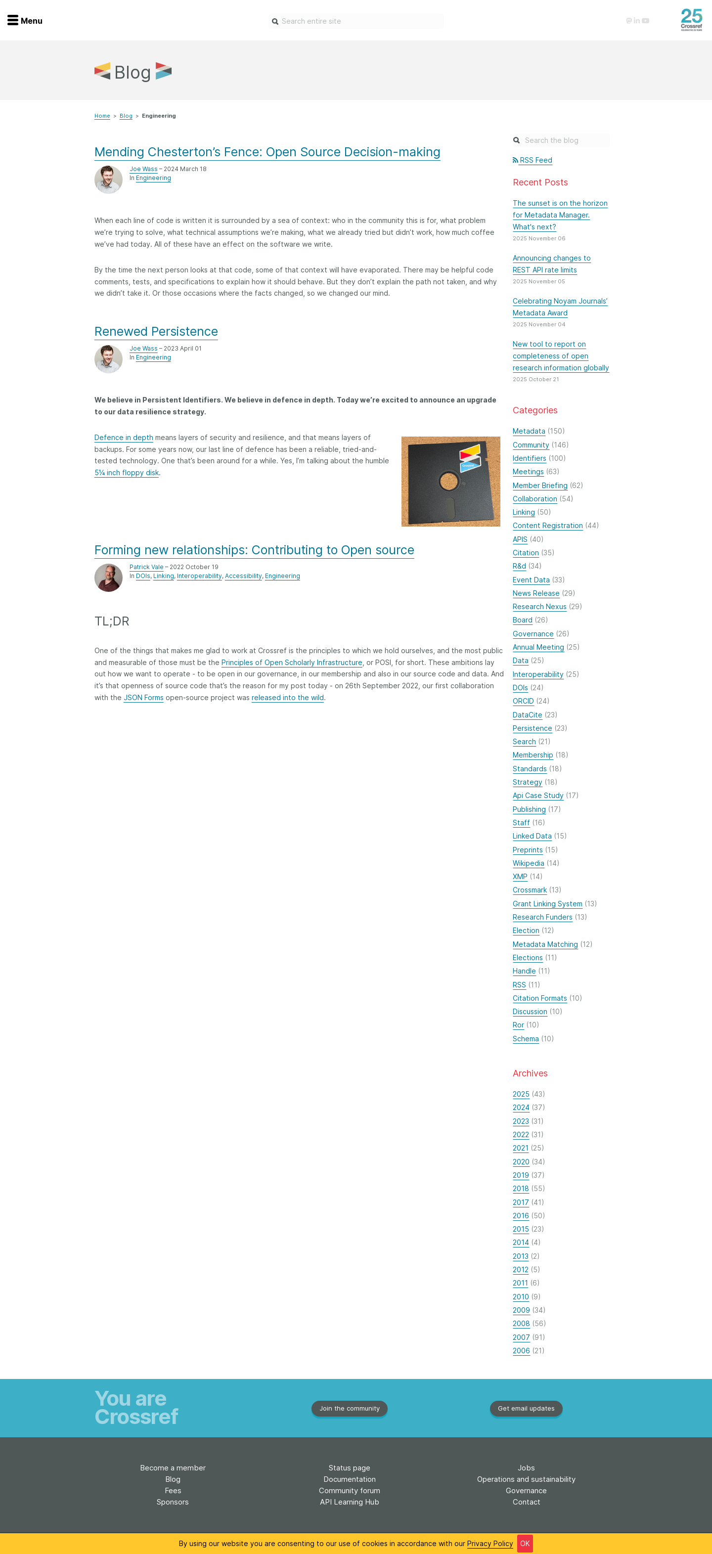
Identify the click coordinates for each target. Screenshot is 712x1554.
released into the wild (288, 697)
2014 (521, 1242)
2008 (521, 1323)
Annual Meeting (538, 647)
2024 (521, 1107)
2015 (521, 1229)
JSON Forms (144, 697)
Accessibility (243, 575)
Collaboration (535, 498)
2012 (521, 1269)
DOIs (143, 575)
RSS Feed (532, 160)
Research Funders (543, 917)
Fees (173, 1490)
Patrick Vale (147, 567)
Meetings (528, 471)
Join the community (349, 1408)
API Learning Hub (349, 1502)
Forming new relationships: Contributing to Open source (254, 549)
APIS (520, 539)
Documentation (349, 1479)
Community (531, 445)
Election (526, 930)
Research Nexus (540, 606)
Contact (526, 1502)
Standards (530, 768)
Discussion (530, 1011)
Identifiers (529, 458)
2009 (521, 1310)
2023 (521, 1121)
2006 (521, 1350)
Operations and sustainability (526, 1479)
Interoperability (199, 575)
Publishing (529, 809)
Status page (349, 1467)
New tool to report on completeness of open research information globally (561, 356)
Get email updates (526, 1408)
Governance (533, 633)
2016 (521, 1215)
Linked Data (532, 836)
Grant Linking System (547, 903)
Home (102, 115)
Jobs (526, 1467)
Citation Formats (540, 998)
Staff (521, 822)
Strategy (527, 782)
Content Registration (548, 525)
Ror (518, 1025)
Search (524, 741)
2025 (521, 1094)
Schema (526, 1038)
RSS (519, 984)
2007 (521, 1337)
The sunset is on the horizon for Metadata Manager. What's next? (560, 215)
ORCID (523, 701)
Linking (163, 575)
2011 (520, 1283)
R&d (519, 566)
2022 (521, 1134)
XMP (520, 876)
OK (525, 1543)
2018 (521, 1188)
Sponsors (173, 1502)
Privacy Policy (490, 1543)
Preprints (528, 849)
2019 (521, 1175)
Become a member (173, 1467)
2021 (521, 1148)
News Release (536, 593)
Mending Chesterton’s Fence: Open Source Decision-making (267, 151)
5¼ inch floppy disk (126, 472)
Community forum (349, 1490)
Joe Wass (144, 169)
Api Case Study (538, 795)
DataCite (527, 714)
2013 (521, 1256)
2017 (521, 1202)
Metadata (529, 431)
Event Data (531, 580)
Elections (528, 957)
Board (523, 620)
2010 (521, 1296)
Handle (524, 971)
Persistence (532, 728)
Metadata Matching (545, 944)
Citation (526, 552)
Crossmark (530, 890)
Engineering (153, 177)
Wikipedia (528, 863)
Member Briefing (540, 485)
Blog (126, 115)
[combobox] (356, 21)
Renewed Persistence (156, 331)
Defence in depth (123, 437)
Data (521, 660)
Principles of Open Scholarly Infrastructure (292, 662)
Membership (533, 755)
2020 (521, 1161)
